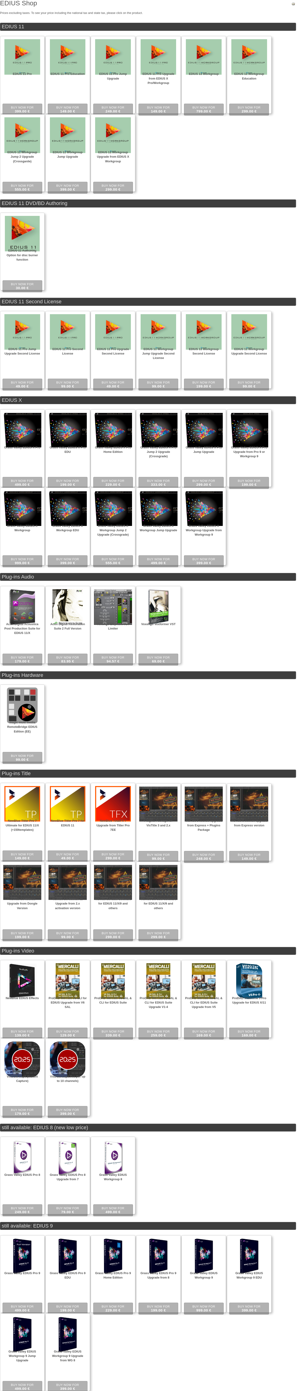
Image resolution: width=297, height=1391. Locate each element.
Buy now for (22, 109)
